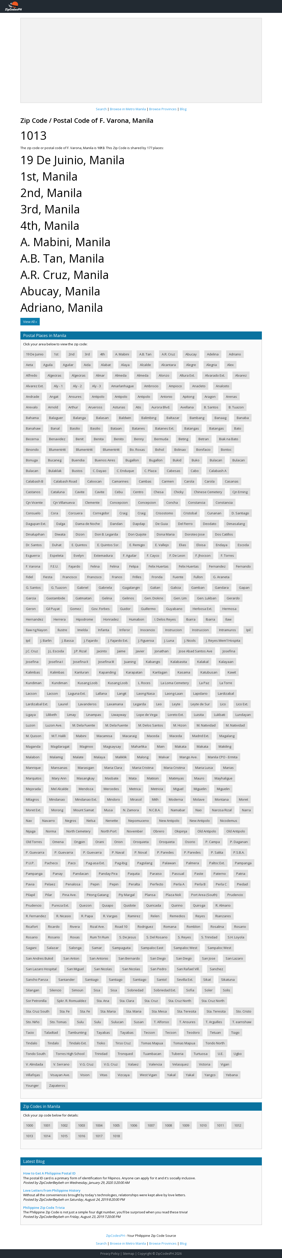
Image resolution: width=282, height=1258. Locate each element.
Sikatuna (228, 979)
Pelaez (50, 884)
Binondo (32, 449)
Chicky (179, 492)
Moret (243, 799)
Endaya (221, 545)
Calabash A (217, 470)
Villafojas (33, 1075)
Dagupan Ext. (36, 523)
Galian (155, 587)
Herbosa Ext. (202, 608)
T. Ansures (187, 1022)
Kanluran (82, 672)
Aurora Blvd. (160, 407)
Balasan (102, 417)
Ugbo (238, 1053)
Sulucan (117, 1022)
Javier (140, 651)
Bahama (32, 417)
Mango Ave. (188, 757)
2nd (71, 354)
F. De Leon (177, 555)
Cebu (119, 492)
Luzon (30, 725)
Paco (72, 863)
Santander (66, 979)
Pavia (30, 884)
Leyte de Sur (200, 704)
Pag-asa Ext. (95, 863)
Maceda (153, 736)
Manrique (33, 767)
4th (102, 354)
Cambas (145, 481)
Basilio (75, 428)
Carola (189, 481)
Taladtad (51, 1032)
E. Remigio (137, 545)
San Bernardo (129, 958)
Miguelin (200, 789)
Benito (119, 439)
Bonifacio (203, 449)
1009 (185, 1125)
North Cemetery (78, 831)
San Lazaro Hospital (41, 969)
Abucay (191, 354)
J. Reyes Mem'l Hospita (223, 640)
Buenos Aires (105, 460)
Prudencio (235, 894)
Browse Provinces (163, 109)
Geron (31, 608)
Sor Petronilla (36, 1000)
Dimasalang (236, 523)
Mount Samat (83, 810)
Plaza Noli (173, 894)
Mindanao (57, 799)
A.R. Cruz (168, 354)
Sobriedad (135, 990)
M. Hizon (179, 725)
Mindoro (113, 799)
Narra (246, 810)
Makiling (225, 746)
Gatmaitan (83, 598)
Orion (118, 842)
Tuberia (177, 1053)
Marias (228, 767)
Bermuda (161, 439)
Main (161, 746)
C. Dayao (99, 470)
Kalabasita (179, 661)
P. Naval (118, 852)
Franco (117, 577)
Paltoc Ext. (217, 863)
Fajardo (74, 566)
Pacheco (51, 863)
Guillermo (148, 608)
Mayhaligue (223, 778)
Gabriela (105, 587)
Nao (198, 810)
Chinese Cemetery (208, 492)
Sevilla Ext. (185, 979)
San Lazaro (234, 958)
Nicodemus (228, 820)
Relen (155, 916)
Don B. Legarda (106, 534)
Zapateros (57, 1085)
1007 (150, 1125)
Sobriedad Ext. (165, 990)
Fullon (198, 577)
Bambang (197, 417)
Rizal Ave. (97, 926)
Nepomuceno (138, 820)
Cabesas (173, 470)
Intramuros (227, 630)
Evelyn (79, 555)
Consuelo (33, 513)
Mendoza (86, 789)
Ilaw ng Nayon (36, 630)
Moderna (176, 799)
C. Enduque (125, 470)
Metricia (157, 789)
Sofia (190, 990)
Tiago (235, 1032)
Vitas (103, 1075)
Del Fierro (185, 523)
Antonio (166, 396)
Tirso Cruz (123, 1043)
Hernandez (34, 619)
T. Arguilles (214, 1022)
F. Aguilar (130, 555)
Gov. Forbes (100, 608)
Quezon (85, 905)
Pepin (95, 884)
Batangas (191, 428)
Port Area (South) (204, 894)
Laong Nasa (146, 693)
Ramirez (134, 916)
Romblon (193, 926)
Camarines (120, 481)
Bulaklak (55, 470)
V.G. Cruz (87, 1064)
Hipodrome (84, 619)
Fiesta (47, 577)
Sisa (97, 990)
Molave (199, 799)
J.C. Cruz (32, 651)
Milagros (32, 799)
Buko (195, 460)
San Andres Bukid (39, 958)
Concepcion (119, 502)
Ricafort (32, 926)
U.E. (220, 1053)
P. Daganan (239, 842)
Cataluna (58, 492)
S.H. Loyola (236, 937)
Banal (55, 428)
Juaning (130, 661)
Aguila (48, 364)
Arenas (231, 396)
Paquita (134, 873)
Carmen (168, 481)
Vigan (225, 1064)
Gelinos (128, 598)
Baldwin (125, 417)
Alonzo (164, 375)
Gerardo (233, 598)
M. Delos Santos (150, 725)
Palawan (169, 863)
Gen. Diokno (153, 598)
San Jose (208, 958)
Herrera (60, 619)
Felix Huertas (159, 566)
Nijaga (30, 831)
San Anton (71, 958)
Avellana (187, 407)
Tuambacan (152, 1053)
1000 (29, 1125)
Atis (138, 407)
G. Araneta (221, 577)
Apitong (188, 396)
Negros (70, 820)
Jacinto (102, 651)
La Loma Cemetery (175, 683)
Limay (71, 714)
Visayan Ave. (60, 1075)
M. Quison (33, 736)
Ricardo (54, 926)
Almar (100, 375)
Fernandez (217, 566)
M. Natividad (206, 725)
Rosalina (217, 926)
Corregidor (101, 513)
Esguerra (33, 555)
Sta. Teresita (186, 1011)
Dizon (80, 534)
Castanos (33, 492)
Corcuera (75, 513)
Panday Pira (108, 873)
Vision (85, 1075)
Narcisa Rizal (222, 810)
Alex (230, 364)
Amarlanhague (122, 386)
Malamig (56, 757)
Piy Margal (127, 894)
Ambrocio (151, 386)
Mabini (81, 736)
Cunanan (214, 513)
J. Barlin (46, 640)
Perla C (221, 884)
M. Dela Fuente (83, 725)
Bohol (159, 449)
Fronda (157, 577)
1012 (237, 1125)
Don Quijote (137, 534)
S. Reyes (184, 937)
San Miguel (75, 969)
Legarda (139, 704)
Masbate (111, 778)
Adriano (235, 354)
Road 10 (121, 926)
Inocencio (147, 630)
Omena (58, 842)
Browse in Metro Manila (128, 109)
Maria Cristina (142, 767)
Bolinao (180, 449)
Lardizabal (226, 693)
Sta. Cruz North (179, 1000)
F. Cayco (153, 555)
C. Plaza (150, 470)
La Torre (226, 683)
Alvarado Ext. (215, 375)
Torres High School (70, 1053)
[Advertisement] (141, 58)
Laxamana (115, 704)
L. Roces (144, 683)
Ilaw (228, 619)
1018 (116, 1136)
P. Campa (213, 842)
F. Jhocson (203, 555)
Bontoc (226, 449)
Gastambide (55, 598)
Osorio (190, 842)
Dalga (60, 523)
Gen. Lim (180, 598)
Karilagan (160, 672)
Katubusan (208, 672)
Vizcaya (124, 1075)
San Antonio (99, 958)
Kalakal (203, 661)
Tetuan (215, 1032)
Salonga (75, 947)
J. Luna (169, 640)
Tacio (30, 1032)
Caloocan (94, 481)
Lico (223, 704)
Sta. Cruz (151, 1000)
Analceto (222, 386)
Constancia (196, 502)
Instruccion (173, 630)
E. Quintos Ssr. (108, 545)
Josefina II (80, 661)
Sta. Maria (108, 1011)
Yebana (232, 1075)
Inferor (124, 630)
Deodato (209, 523)
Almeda (121, 375)
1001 (46, 1125)
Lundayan (243, 714)
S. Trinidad (209, 937)
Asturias (119, 407)
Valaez (133, 1064)
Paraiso (156, 873)
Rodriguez (145, 926)
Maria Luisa (204, 767)
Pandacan (81, 873)
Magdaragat (60, 746)
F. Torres (227, 555)
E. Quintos (79, 545)
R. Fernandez (36, 916)
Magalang (226, 736)
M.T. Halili (59, 736)
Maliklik (121, 757)
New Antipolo (169, 820)
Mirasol (136, 799)
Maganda (33, 746)
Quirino (177, 905)
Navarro (48, 820)
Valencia (155, 1064)
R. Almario (223, 905)
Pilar (48, 894)
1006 (133, 1125)
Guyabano (174, 608)
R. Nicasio (63, 916)
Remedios (177, 916)
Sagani (31, 947)
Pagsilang (144, 863)
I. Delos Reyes (165, 619)
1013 (29, 1136)
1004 (98, 1125)
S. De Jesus (127, 937)
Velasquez (180, 1064)
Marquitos (34, 778)
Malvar (164, 757)
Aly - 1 (58, 386)
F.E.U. (54, 566)
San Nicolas (103, 969)
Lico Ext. (242, 704)
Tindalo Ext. (78, 1043)
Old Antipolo (206, 831)
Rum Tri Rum (99, 937)
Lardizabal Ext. (37, 704)
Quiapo (107, 905)
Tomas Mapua (152, 1043)
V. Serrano (61, 1064)
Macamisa (104, 736)
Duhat (56, 545)
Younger (32, 1085)
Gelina (107, 598)
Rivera (75, 926)
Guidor (125, 608)
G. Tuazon (59, 587)
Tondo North (215, 1043)
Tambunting (77, 1032)
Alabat (106, 364)
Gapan (244, 587)
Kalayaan (226, 661)
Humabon (136, 619)
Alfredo (31, 375)
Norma (51, 831)
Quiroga (199, 905)
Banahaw (33, 428)
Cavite (80, 492)
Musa (108, 810)
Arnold (53, 407)
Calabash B (34, 481)
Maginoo (86, 746)
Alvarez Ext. (35, 386)
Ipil (248, 630)
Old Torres (34, 842)
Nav (29, 820)
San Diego (158, 958)
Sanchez (216, 969)
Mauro (199, 778)
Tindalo (31, 1043)
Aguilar (68, 364)
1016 (81, 1136)
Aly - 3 (96, 386)
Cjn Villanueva (64, 502)
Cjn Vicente (34, 502)
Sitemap (128, 1253)
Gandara (222, 587)
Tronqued (125, 1053)
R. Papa (87, 916)
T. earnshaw (241, 1022)
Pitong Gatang (97, 894)
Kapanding (107, 672)
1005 (116, 1125)
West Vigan (148, 1075)
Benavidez (57, 439)
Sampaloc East (152, 947)
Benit (80, 439)
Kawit (232, 672)
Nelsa (91, 820)
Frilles (137, 577)
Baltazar (173, 417)
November (135, 831)
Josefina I (56, 661)
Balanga (79, 417)
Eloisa (201, 545)
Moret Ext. (33, 810)
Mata (133, 778)
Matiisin (153, 778)
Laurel (63, 704)
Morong (57, 810)
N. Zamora (131, 810)
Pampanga (243, 863)
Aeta (29, 364)
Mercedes (111, 789)
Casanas (231, 481)
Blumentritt (57, 449)
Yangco (210, 1075)
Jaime (121, 651)
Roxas (75, 937)
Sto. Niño (32, 1022)
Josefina (229, 651)
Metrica (135, 789)
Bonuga (32, 460)
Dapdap (139, 523)
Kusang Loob (88, 683)
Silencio (55, 990)
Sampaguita (121, 947)
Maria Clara (113, 767)
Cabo (195, 470)
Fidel (29, 577)
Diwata (60, 534)
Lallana (101, 693)
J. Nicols (190, 640)
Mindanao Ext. (86, 799)
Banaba (243, 417)
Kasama (184, 672)
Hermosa (229, 608)
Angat (54, 396)
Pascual (178, 873)
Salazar (53, 947)
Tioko (101, 1043)
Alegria (211, 364)
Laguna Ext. (77, 693)
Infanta (103, 630)
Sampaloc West (185, 947)
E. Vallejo (162, 545)
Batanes (138, 428)
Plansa (150, 894)
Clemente (92, 502)
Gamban (198, 587)
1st (56, 354)
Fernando (243, 566)
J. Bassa (68, 640)
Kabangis (153, 661)
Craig (123, 513)
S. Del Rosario (157, 937)
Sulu (80, 1022)
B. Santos (211, 407)
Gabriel (82, 587)
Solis (226, 990)
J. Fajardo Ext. (118, 640)
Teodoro (193, 1032)
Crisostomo (164, 513)
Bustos (77, 470)
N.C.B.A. (154, 810)
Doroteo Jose (195, 534)
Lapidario (200, 693)
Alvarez (241, 375)
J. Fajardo (91, 640)
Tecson (149, 1032)
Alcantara (168, 364)
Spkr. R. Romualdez (71, 1000)
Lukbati (219, 714)
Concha (172, 502)
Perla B (200, 884)
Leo (159, 704)
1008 (168, 1125)
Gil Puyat (53, 608)
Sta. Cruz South (37, 1011)
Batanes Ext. (164, 428)
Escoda (243, 545)
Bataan (116, 428)
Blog (183, 109)
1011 (220, 1125)
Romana (170, 926)
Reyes (200, 916)
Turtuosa (201, 1053)
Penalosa (73, 884)
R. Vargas (110, 916)
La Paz (204, 683)
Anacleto (199, 386)
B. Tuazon (236, 407)
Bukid (177, 460)
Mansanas (59, 767)
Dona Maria (166, 534)
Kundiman (34, 683)
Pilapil (30, 894)
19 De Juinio (35, 354)
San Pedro (158, 969)
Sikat (207, 979)
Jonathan (162, 651)
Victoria (204, 1064)
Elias (182, 545)
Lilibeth (51, 714)
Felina (95, 566)
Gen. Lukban (206, 598)
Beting (183, 439)
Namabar (178, 810)
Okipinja (181, 831)
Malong (142, 757)
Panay (58, 873)
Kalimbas (33, 672)
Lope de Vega (147, 714)
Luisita (199, 714)
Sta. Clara (126, 1000)
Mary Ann (59, 778)
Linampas (93, 714)
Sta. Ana (103, 1000)
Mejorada (33, 789)
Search (101, 109)
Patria (240, 873)
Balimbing (148, 417)
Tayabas (103, 1032)
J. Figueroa (146, 640)
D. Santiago (240, 513)
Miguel (178, 789)
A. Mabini (122, 354)
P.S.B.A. (239, 852)
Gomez (75, 608)
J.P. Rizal (80, 651)
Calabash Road (65, 481)
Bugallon (132, 460)
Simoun (77, 990)
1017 (98, 1136)
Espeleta (56, 555)
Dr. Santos (34, 545)
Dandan (116, 523)
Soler (209, 990)
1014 (46, 1136)
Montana (222, 799)
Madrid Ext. (200, 736)
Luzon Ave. (54, 725)
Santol (162, 979)
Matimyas (176, 778)
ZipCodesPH (115, 1235)
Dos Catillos (224, 534)
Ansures (75, 396)
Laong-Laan (174, 693)
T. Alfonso (161, 1022)
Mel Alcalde (59, 789)
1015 (64, 1136)
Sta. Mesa (159, 1011)
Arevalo (32, 407)
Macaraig (130, 736)
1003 (81, 1125)
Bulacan (216, 460)
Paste (198, 873)
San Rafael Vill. (188, 969)
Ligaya (31, 714)
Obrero (158, 831)
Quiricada (153, 905)
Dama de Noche (87, 523)
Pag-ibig (121, 863)
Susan (139, 1022)
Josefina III (106, 661)
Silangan (32, 990)
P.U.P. (30, 863)
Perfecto (156, 884)
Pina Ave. (69, 894)
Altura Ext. (187, 375)
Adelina (213, 354)
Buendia (78, 460)
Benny (139, 439)
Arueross (95, 407)
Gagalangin (131, 587)
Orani (99, 842)
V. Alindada (34, 1064)
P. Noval (141, 852)
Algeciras (54, 375)
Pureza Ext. (60, 905)
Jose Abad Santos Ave (195, 651)
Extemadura (103, 555)
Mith (155, 799)
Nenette (112, 820)
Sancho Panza (37, 979)
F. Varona (33, 566)
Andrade (32, 396)
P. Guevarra (35, 852)
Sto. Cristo (243, 1011)
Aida (87, 364)
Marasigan (86, 767)
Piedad (242, 884)
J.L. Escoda (56, 651)
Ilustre (62, 630)
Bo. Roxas (137, 449)
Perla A (179, 884)
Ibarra (190, 619)
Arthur (73, 407)
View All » (30, 321)
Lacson (31, 693)
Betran (203, 439)
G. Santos (33, 587)
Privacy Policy (109, 1253)
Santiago (92, 979)
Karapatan (134, 672)
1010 (203, 1125)
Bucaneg (54, 460)
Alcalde (145, 364)
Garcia (31, 598)
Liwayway (118, 714)
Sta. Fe (65, 1011)
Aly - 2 (77, 386)
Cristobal (190, 513)
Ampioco (175, 386)
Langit (121, 693)
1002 (64, 1125)
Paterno (220, 873)
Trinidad (101, 1053)
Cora (54, 513)
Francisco (70, 577)
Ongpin (79, 842)
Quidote (130, 905)
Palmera (192, 863)
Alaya (125, 364)
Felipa (133, 566)
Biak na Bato (228, 439)
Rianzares (223, 916)
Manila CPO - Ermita (222, 757)
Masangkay (86, 778)
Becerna (32, 439)
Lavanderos (87, 704)
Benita (99, 439)
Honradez (111, 619)
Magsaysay (112, 746)
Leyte (176, 704)
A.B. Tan (145, 354)
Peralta (134, 884)
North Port (108, 831)
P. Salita (217, 852)
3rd (87, 354)
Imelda (82, 630)
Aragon (210, 396)
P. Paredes (165, 852)
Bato (237, 428)
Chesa (159, 492)
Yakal (171, 1075)
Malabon (32, 757)
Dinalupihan (35, 534)
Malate (78, 757)
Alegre (191, 364)
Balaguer (56, 417)
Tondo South (36, 1053)
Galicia (176, 587)
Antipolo (98, 396)
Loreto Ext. (176, 714)
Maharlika (139, 746)
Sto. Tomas (58, 1022)
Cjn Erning (240, 492)
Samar (97, 947)
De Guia (161, 523)
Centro (138, 492)
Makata (180, 746)
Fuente (178, 577)
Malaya (99, 757)
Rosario (240, 926)
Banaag (220, 417)
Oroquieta (141, 842)
